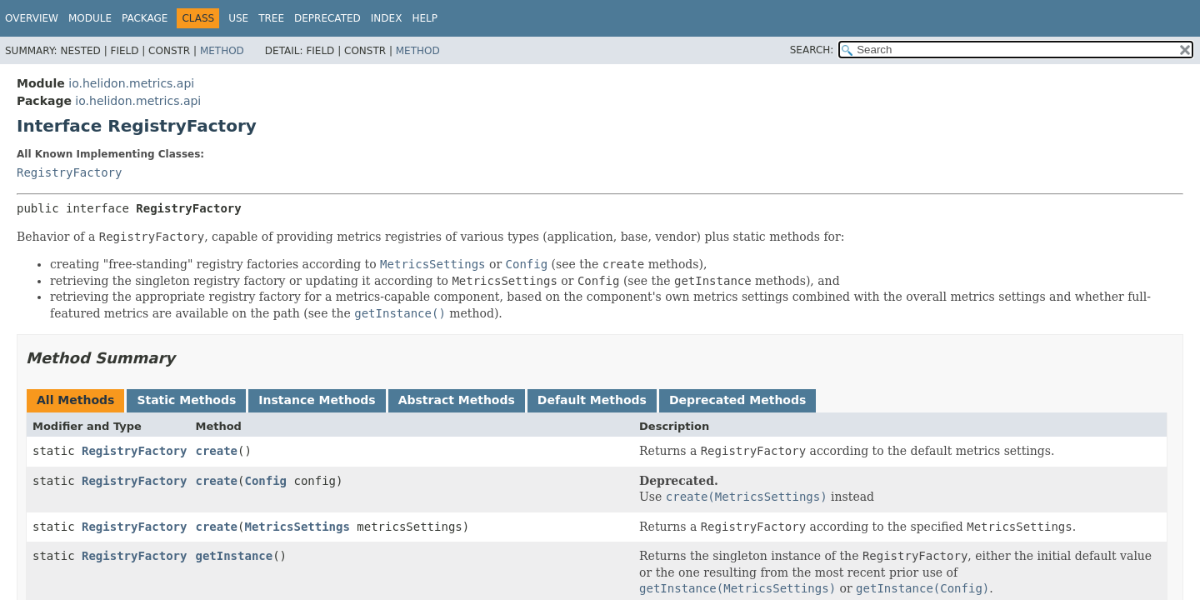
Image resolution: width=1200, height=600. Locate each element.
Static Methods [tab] (186, 400)
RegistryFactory (69, 172)
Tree (271, 18)
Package (145, 18)
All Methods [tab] (75, 400)
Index (386, 18)
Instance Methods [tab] (316, 400)
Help (425, 18)
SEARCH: (812, 50)
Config (265, 481)
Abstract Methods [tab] (456, 400)
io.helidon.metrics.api (131, 83)
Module (90, 18)
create (216, 451)
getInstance (233, 555)
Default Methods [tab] (592, 400)
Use (238, 18)
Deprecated (327, 18)
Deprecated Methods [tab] (737, 400)
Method (222, 51)
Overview (31, 18)
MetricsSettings (296, 526)
